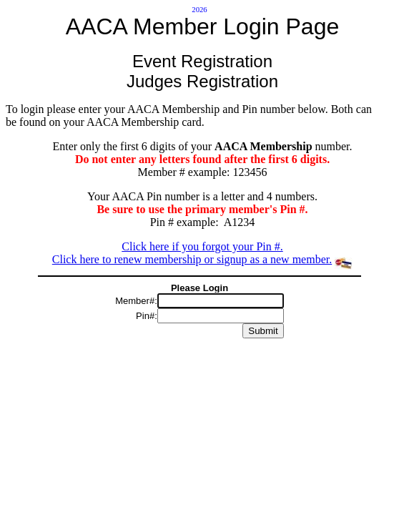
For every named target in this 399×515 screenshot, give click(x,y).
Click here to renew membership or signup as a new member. (192, 259)
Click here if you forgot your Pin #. (202, 246)
